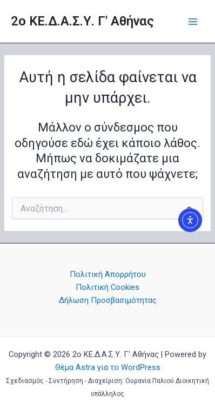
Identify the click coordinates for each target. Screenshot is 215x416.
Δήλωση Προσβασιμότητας (108, 300)
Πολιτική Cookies (107, 287)
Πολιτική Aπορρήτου (108, 274)
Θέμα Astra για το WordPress (107, 367)
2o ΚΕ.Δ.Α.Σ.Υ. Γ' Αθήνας (82, 21)
